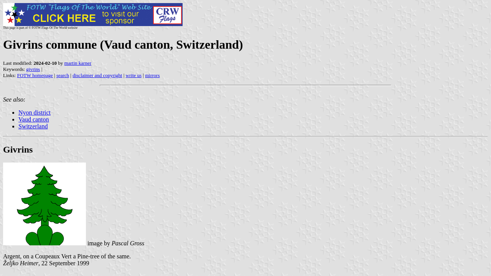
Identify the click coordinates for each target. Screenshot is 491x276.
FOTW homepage (35, 75)
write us (134, 75)
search (62, 75)
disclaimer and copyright (97, 75)
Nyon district (34, 112)
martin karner (77, 63)
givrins (33, 69)
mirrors (152, 75)
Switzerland (33, 126)
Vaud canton (33, 119)
